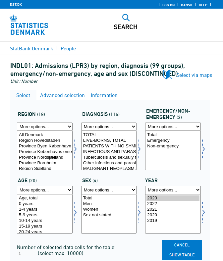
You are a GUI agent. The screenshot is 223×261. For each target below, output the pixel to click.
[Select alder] (45, 214)
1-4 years (44, 209)
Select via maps (194, 75)
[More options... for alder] (45, 190)
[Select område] (45, 150)
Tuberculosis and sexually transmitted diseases (109, 157)
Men (109, 204)
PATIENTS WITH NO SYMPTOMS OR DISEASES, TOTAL (109, 146)
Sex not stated (109, 215)
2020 (172, 215)
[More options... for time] (173, 190)
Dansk (187, 5)
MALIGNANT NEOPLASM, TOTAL (109, 169)
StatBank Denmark (31, 48)
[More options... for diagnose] (109, 127)
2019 (172, 221)
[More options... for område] (45, 127)
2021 (172, 209)
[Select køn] (109, 214)
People (68, 48)
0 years (44, 204)
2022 (172, 204)
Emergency (172, 140)
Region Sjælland (44, 169)
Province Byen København (44, 146)
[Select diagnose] (109, 150)
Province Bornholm (44, 163)
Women (109, 209)
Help (203, 5)
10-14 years (44, 221)
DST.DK (16, 4)
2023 (172, 198)
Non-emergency (172, 146)
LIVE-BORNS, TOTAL (109, 140)
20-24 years (44, 232)
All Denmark (44, 135)
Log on (168, 5)
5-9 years (44, 215)
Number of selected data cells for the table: (66, 247)
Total (172, 135)
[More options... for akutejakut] (173, 127)
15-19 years (44, 226)
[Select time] (173, 214)
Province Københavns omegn (44, 152)
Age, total (44, 198)
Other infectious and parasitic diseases (109, 163)
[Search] (155, 26)
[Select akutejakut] (173, 150)
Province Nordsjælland (44, 157)
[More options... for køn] (109, 190)
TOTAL (109, 135)
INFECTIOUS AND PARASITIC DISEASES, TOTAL (109, 152)
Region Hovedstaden (44, 140)
